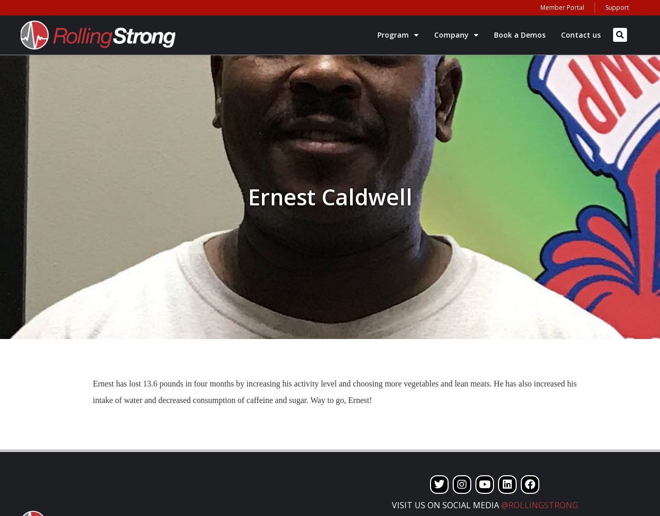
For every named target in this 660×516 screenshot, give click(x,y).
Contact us (581, 35)
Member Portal (562, 7)
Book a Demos (520, 35)
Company (456, 35)
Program (398, 35)
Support (617, 7)
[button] (620, 35)
